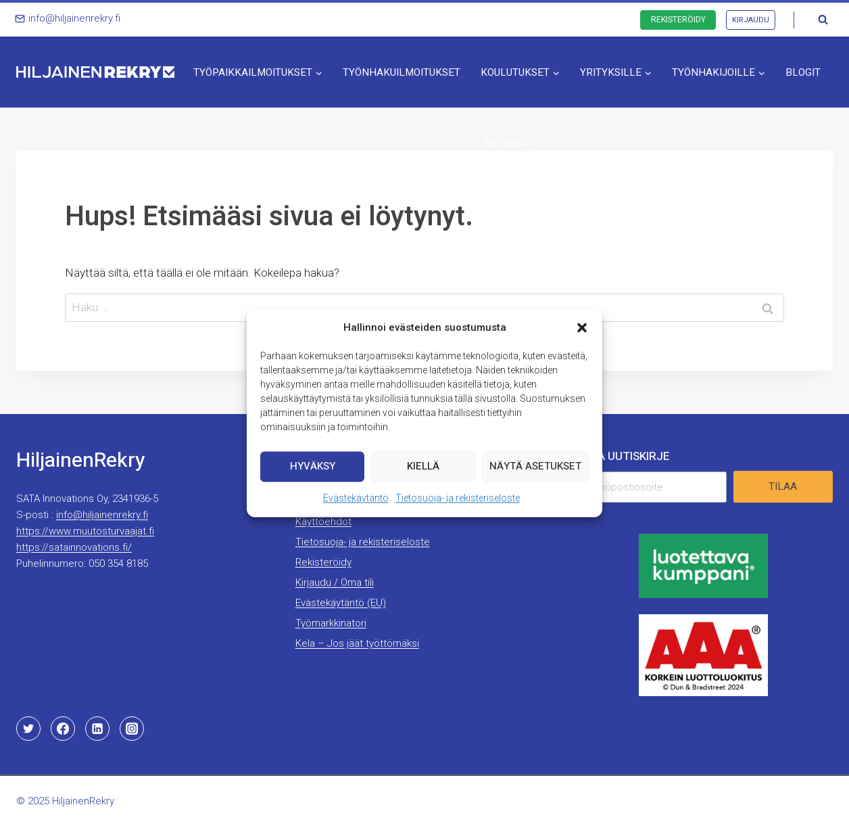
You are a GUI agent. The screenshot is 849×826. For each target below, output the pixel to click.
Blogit (803, 72)
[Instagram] (132, 728)
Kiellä (423, 471)
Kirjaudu (750, 20)
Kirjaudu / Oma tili (334, 582)
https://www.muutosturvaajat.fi (85, 531)
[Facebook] (63, 728)
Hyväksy (312, 471)
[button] (582, 333)
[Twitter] (28, 728)
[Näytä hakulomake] (822, 19)
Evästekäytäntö (356, 503)
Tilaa (783, 486)
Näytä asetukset (535, 471)
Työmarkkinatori (330, 623)
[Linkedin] (97, 728)
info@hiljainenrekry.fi (102, 515)
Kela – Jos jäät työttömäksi (357, 643)
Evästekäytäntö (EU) (340, 603)
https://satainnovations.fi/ (74, 547)
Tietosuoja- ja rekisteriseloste (457, 503)
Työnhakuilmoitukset (401, 72)
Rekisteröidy (678, 20)
